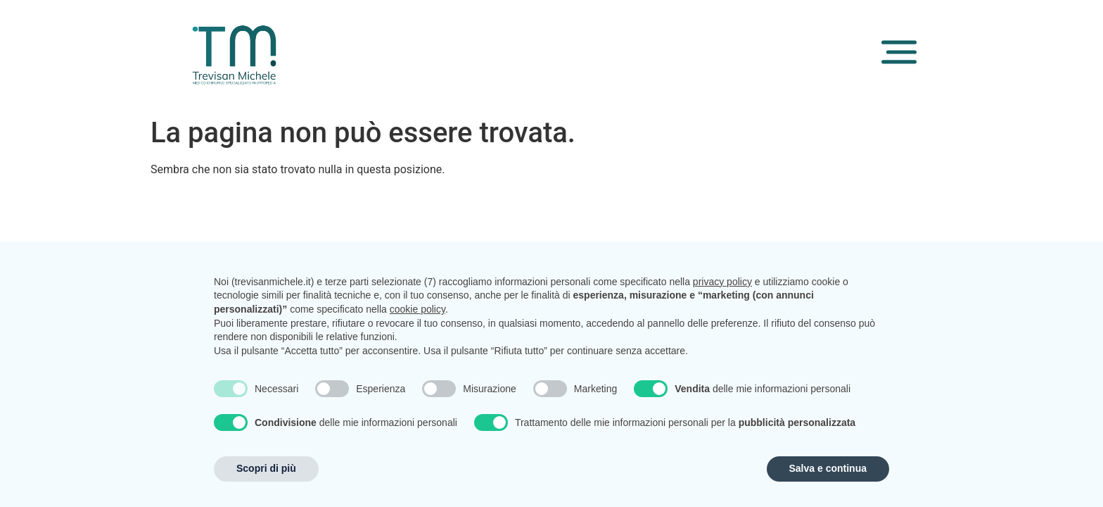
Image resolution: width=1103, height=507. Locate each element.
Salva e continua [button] (828, 468)
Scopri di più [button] (266, 468)
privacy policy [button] (722, 281)
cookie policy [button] (417, 309)
